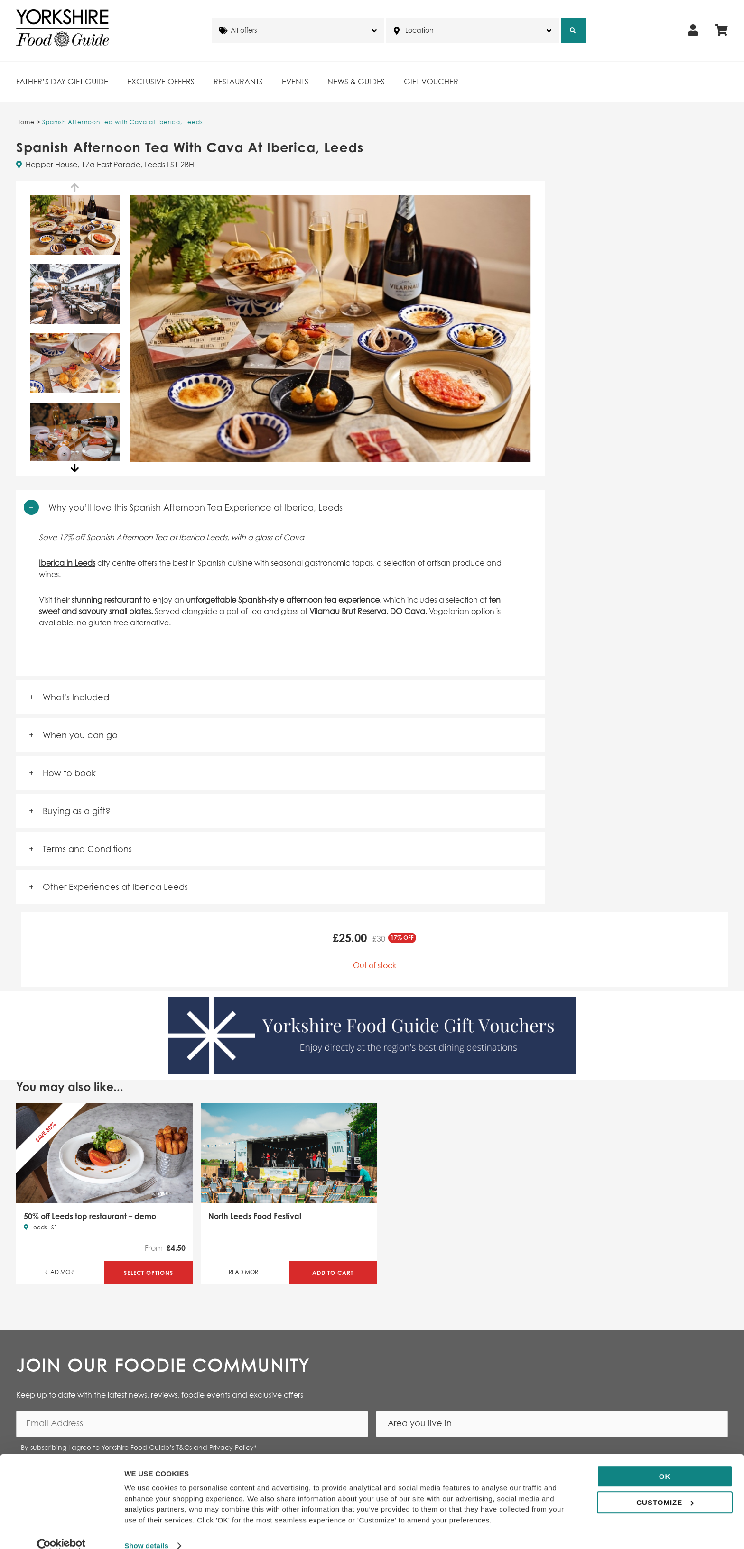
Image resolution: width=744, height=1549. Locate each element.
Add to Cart (332, 1272)
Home (25, 123)
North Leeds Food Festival (254, 1216)
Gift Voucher (431, 82)
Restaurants (238, 82)
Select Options (148, 1272)
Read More (60, 1272)
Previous (75, 187)
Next (75, 468)
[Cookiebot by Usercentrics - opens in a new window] (61, 1530)
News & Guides (356, 82)
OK (665, 1461)
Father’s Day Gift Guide (62, 82)
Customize (665, 1487)
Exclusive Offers (161, 82)
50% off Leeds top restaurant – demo (90, 1216)
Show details (146, 1530)
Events (295, 82)
